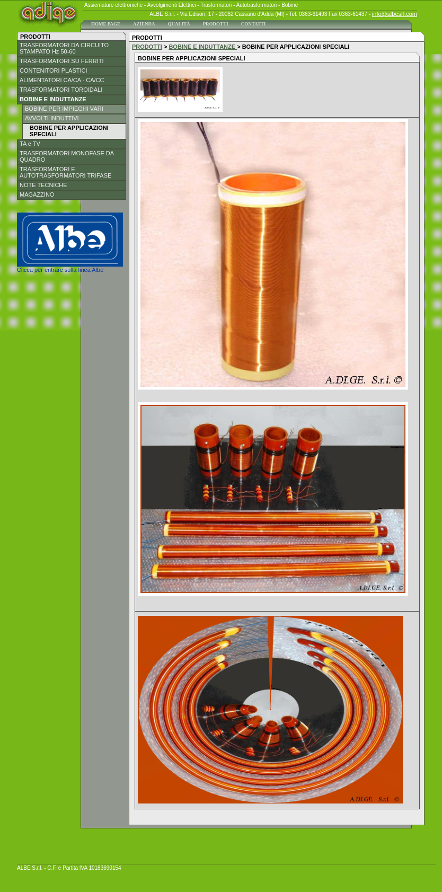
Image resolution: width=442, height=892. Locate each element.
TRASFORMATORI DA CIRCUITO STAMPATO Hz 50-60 (64, 48)
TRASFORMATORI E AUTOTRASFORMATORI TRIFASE (65, 172)
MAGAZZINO (37, 194)
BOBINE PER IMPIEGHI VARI (64, 108)
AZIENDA (144, 24)
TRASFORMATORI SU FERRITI (62, 61)
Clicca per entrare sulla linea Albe (70, 267)
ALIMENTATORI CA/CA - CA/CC (62, 80)
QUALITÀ (179, 24)
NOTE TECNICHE (43, 185)
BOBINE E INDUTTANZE (53, 99)
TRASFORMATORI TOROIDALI (61, 89)
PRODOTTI (215, 24)
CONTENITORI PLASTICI (53, 70)
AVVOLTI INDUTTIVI (52, 118)
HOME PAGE (105, 24)
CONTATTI (253, 24)
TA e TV (30, 143)
